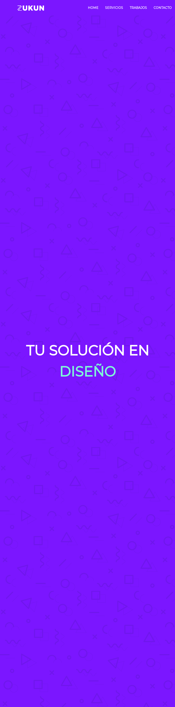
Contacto (163, 8)
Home (93, 8)
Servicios (114, 8)
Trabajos (138, 8)
